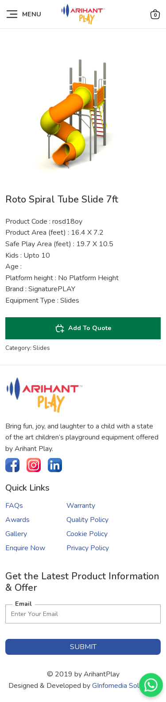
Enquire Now (25, 548)
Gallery (16, 534)
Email (23, 603)
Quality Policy (87, 520)
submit (83, 647)
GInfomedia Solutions (125, 686)
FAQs (14, 506)
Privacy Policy (87, 548)
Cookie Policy (87, 534)
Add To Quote (83, 328)
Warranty (80, 506)
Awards (17, 520)
